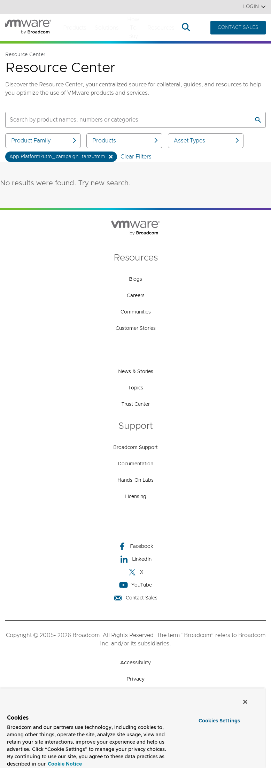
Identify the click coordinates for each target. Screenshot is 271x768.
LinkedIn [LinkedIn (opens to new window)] (136, 559)
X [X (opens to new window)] (135, 572)
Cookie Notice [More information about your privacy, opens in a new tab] (65, 764)
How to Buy (133, 28)
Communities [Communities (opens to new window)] (136, 312)
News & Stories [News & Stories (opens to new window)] (135, 371)
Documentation (135, 463)
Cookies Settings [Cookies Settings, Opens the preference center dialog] (219, 721)
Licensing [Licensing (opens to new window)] (135, 496)
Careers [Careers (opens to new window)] (136, 295)
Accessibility (135, 662)
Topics (135, 388)
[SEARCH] (120, 119)
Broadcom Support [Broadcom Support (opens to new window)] (135, 447)
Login (254, 6)
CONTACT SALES (238, 27)
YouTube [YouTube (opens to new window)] (135, 585)
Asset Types (207, 140)
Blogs (135, 279)
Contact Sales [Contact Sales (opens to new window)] (135, 598)
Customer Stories (136, 328)
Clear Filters (136, 157)
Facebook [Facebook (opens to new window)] (135, 546)
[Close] (245, 701)
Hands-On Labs (135, 480)
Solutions (107, 28)
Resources (161, 28)
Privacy (135, 679)
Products (74, 28)
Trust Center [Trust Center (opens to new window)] (136, 404)
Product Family (44, 140)
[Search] (257, 119)
